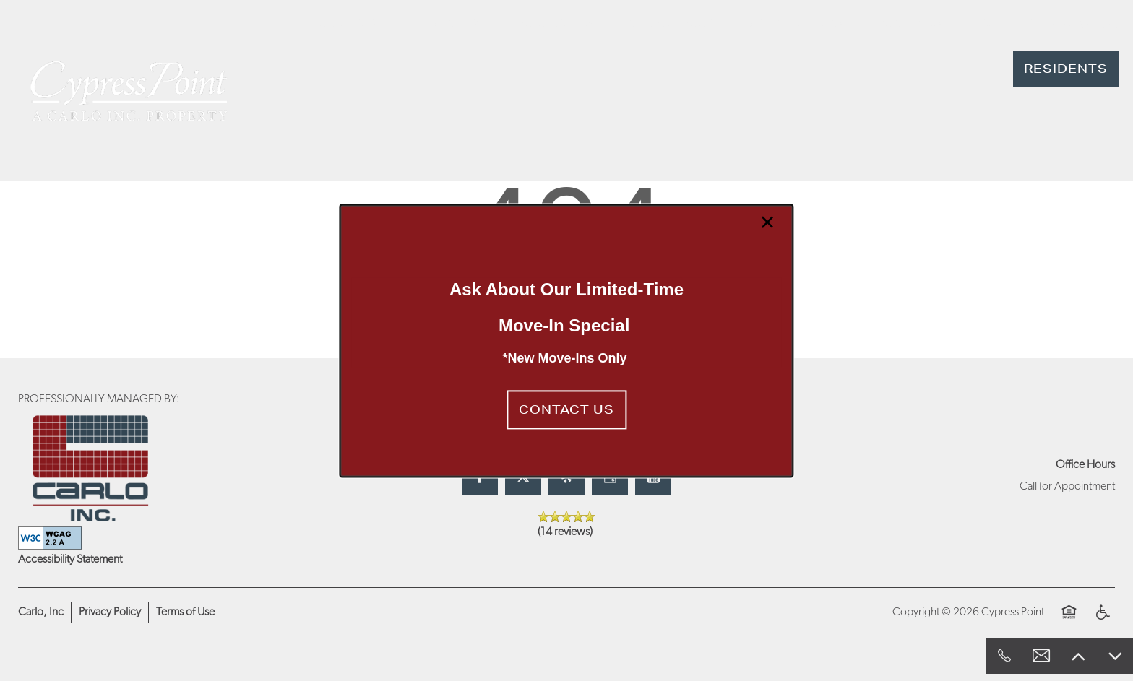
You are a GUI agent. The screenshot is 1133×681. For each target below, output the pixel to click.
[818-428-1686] (1004, 656)
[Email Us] (1041, 656)
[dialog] (566, 340)
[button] (566, 410)
